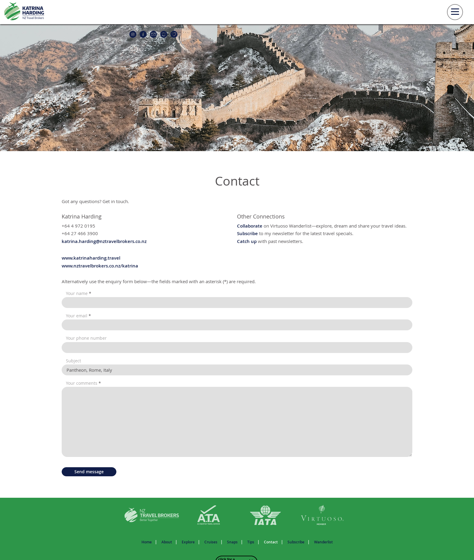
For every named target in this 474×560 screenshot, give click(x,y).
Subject (73, 361)
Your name (78, 293)
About (166, 542)
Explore (188, 542)
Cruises (210, 542)
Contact (271, 542)
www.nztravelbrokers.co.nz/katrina (100, 266)
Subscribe (247, 233)
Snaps (232, 542)
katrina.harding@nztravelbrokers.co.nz (104, 241)
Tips (250, 542)
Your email (78, 316)
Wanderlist (323, 542)
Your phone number (86, 338)
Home (146, 542)
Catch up (247, 241)
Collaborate (249, 226)
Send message (89, 471)
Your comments (83, 383)
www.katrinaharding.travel (91, 258)
